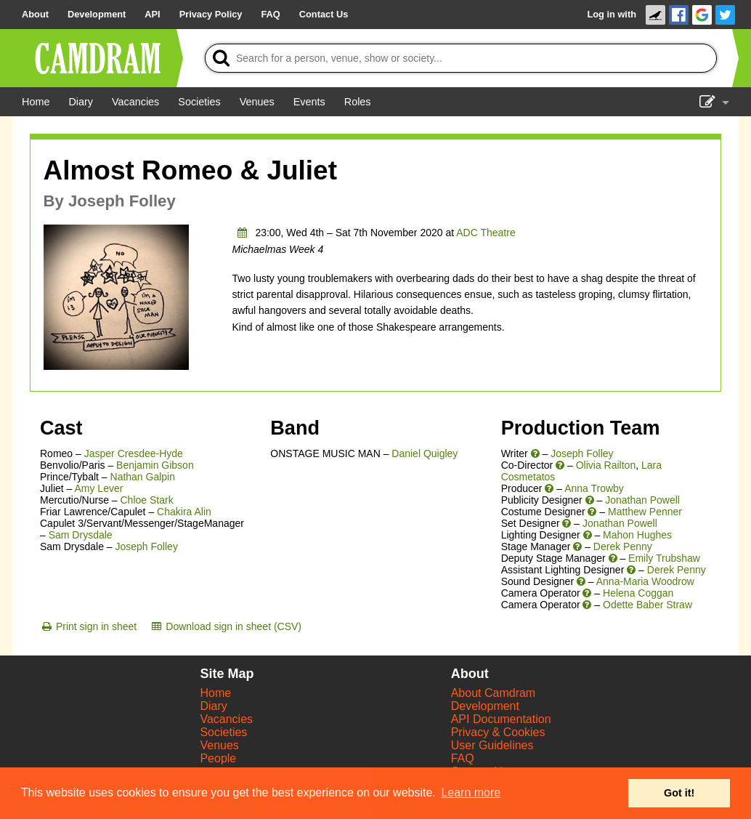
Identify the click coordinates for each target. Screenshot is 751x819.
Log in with (611, 14)
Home (215, 693)
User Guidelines (492, 745)
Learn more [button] (470, 792)
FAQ (462, 758)
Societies (223, 732)
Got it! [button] (679, 793)
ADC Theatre (485, 232)
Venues (219, 745)
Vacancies (226, 719)
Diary (213, 706)
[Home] (35, 101)
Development (485, 706)
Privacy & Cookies (498, 732)
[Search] (461, 58)
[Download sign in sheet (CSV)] (225, 626)
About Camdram (493, 693)
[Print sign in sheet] (88, 626)
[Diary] (80, 101)
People (218, 758)
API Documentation (501, 719)
